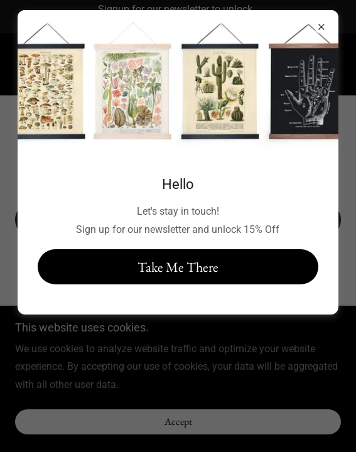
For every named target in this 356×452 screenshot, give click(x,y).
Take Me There (178, 267)
